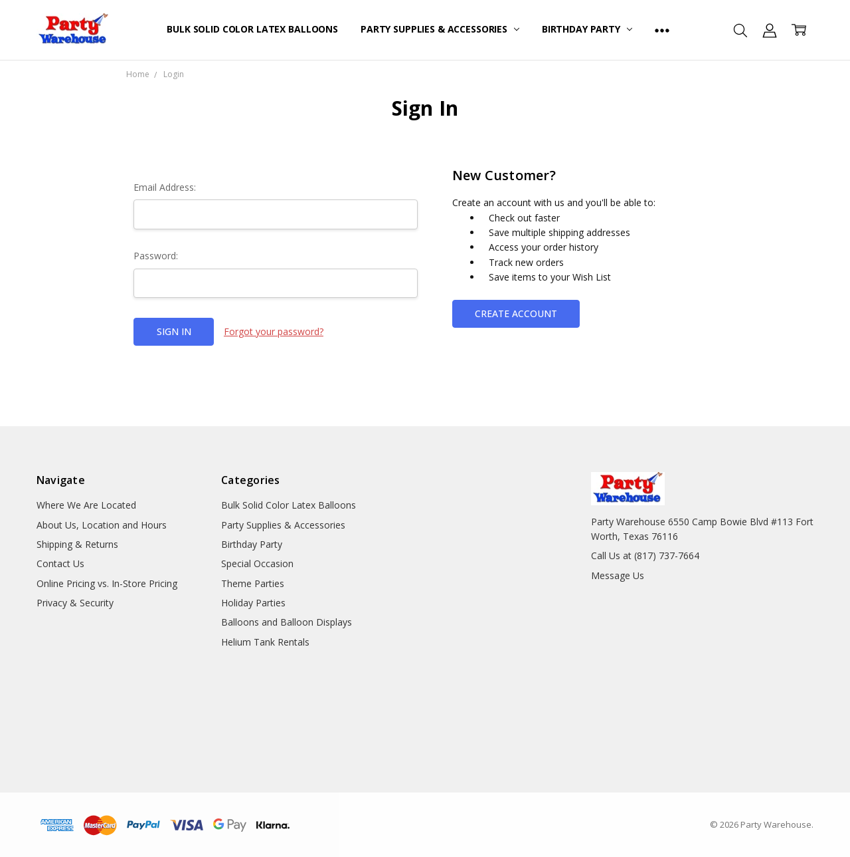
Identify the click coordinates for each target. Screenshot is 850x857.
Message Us (617, 575)
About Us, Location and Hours (102, 525)
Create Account (516, 313)
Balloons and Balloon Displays (286, 622)
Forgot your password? (273, 331)
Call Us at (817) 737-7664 (645, 555)
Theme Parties (252, 583)
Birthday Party (587, 29)
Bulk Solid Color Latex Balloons (252, 29)
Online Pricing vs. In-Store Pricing (107, 583)
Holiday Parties (253, 602)
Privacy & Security (75, 602)
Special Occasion (257, 563)
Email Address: (164, 187)
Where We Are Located (86, 505)
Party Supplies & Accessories (440, 29)
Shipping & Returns (77, 544)
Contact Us (60, 563)
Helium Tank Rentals (265, 642)
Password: (155, 255)
